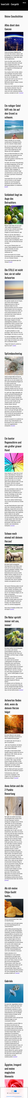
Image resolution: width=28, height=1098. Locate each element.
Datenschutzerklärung (11, 1096)
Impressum (19, 1096)
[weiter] (21, 93)
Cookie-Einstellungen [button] (13, 1093)
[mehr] (6, 187)
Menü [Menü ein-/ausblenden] (24, 2)
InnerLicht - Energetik (10, 4)
